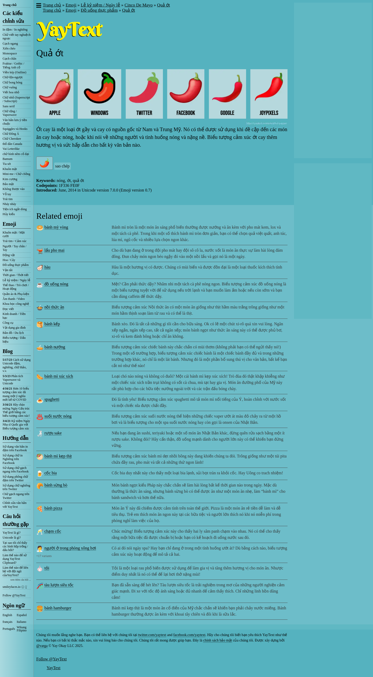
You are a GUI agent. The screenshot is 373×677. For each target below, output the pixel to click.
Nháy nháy (9, 204)
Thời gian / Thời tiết (15, 275)
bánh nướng (54, 347)
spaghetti (51, 399)
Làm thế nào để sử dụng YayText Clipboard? (15, 559)
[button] (38, 6)
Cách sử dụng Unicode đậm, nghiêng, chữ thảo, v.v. (17, 365)
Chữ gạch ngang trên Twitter (16, 495)
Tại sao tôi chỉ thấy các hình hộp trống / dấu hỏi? (15, 546)
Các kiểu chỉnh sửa (13, 17)
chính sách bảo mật (217, 640)
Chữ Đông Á (11, 134)
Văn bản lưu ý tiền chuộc (15, 121)
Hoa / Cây (9, 260)
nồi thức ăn (54, 307)
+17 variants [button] (44, 556)
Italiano (21, 622)
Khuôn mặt (10, 169)
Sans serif (9, 106)
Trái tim (8, 199)
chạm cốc (52, 531)
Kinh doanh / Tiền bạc (14, 315)
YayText (53, 668)
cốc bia (50, 473)
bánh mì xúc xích (58, 376)
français (7, 622)
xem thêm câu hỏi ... (20, 579)
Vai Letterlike (11, 149)
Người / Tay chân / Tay (14, 248)
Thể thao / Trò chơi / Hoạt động (16, 287)
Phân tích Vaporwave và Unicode (13, 379)
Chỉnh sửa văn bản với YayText (14, 504)
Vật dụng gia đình (14, 327)
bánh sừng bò (55, 485)
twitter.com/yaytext (152, 635)
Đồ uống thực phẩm (16, 265)
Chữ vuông (10, 87)
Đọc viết (8, 309)
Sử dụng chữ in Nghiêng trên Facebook (13, 459)
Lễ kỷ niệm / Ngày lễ (16, 280)
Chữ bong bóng (12, 82)
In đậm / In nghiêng (15, 29)
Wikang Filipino (22, 628)
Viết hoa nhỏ (11, 92)
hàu (47, 267)
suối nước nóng (57, 416)
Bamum (7, 159)
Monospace (10, 53)
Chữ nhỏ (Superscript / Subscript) (16, 99)
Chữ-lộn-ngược (13, 77)
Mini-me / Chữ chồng (16, 174)
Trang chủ (9, 5)
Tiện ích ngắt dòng (15, 209)
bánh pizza (53, 508)
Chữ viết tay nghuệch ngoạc (17, 36)
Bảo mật (8, 184)
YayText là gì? (11, 532)
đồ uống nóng (56, 284)
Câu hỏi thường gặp (16, 520)
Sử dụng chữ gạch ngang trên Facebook (16, 469)
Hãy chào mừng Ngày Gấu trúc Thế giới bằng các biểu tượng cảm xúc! (16, 410)
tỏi (46, 568)
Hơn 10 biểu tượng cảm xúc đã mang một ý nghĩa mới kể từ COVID (16, 394)
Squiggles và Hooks (15, 129)
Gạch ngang (10, 43)
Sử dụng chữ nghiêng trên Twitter (16, 487)
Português (9, 629)
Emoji (9, 224)
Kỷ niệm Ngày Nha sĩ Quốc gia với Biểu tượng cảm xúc (16, 424)
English (7, 615)
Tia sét (7, 164)
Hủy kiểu (9, 214)
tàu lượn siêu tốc (58, 585)
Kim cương (10, 179)
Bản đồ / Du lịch (13, 333)
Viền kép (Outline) (14, 72)
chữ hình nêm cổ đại (16, 154)
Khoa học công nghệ (16, 304)
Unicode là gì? (12, 537)
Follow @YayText (14, 595)
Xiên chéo (9, 48)
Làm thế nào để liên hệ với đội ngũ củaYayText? (15, 571)
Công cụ (8, 323)
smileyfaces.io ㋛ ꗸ (15, 587)
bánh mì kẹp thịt (58, 456)
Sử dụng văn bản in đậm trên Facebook (15, 448)
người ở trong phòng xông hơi (70, 548)
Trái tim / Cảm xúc (15, 241)
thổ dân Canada (12, 144)
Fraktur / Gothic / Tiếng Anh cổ (13, 65)
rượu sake (53, 433)
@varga (42, 646)
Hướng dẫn (15, 438)
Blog (8, 351)
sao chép (62, 166)
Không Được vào (14, 189)
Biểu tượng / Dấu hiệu (14, 339)
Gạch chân (9, 58)
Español (22, 615)
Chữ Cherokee (12, 138)
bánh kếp (52, 324)
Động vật (9, 255)
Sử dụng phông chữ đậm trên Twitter (15, 478)
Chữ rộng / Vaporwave (10, 113)
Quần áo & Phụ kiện (16, 294)
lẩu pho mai (54, 250)
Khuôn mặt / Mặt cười (14, 234)
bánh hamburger (57, 608)
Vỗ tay (7, 194)
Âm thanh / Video (14, 299)
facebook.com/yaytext (189, 635)
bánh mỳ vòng (56, 227)
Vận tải (7, 270)
